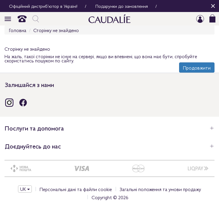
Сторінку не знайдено (56, 30)
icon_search (35, 18)
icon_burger (8, 19)
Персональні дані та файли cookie (76, 189)
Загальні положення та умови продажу (160, 189)
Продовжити (197, 67)
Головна (17, 30)
